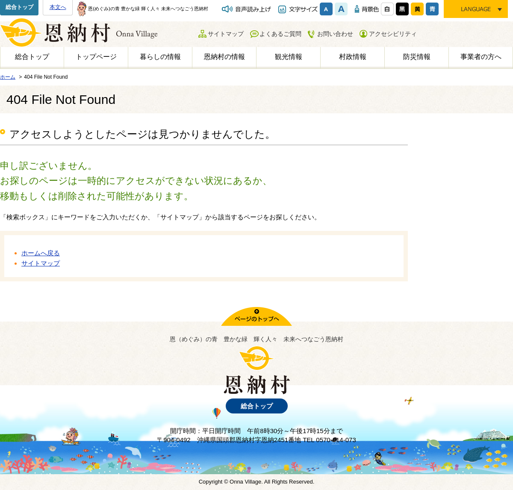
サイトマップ (226, 33)
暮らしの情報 (160, 56)
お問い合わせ (335, 33)
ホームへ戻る (40, 253)
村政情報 (352, 56)
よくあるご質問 (280, 33)
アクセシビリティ (393, 33)
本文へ (58, 7)
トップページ (96, 56)
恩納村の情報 (224, 56)
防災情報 (416, 56)
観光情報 (288, 56)
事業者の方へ (480, 56)
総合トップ (19, 7)
